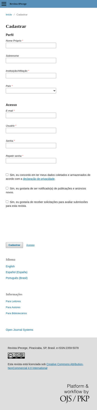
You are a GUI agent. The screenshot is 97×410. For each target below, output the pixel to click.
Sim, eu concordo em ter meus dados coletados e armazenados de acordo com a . (48, 176)
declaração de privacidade (39, 178)
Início (9, 14)
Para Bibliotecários (16, 313)
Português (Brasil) (16, 278)
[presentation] (35, 225)
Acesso (30, 245)
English (10, 266)
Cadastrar (14, 245)
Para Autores (13, 307)
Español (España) (16, 272)
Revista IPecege (18, 3)
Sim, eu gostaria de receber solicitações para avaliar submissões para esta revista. (47, 203)
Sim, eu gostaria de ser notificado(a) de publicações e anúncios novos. (46, 190)
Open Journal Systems (19, 329)
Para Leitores (13, 301)
